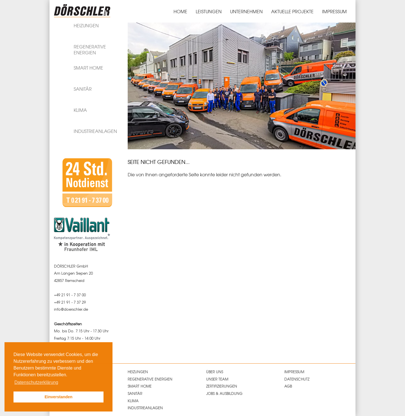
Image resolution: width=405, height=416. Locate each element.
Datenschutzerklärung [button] (36, 382)
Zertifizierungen (221, 386)
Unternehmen (246, 11)
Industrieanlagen (145, 407)
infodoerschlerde (71, 309)
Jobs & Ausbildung (224, 393)
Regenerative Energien (150, 379)
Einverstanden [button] (58, 397)
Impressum (334, 11)
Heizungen (138, 371)
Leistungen (209, 11)
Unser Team (217, 379)
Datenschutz (296, 379)
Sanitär (135, 393)
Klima (133, 400)
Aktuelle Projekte (292, 11)
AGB (288, 386)
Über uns (214, 371)
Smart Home (140, 386)
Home (180, 11)
